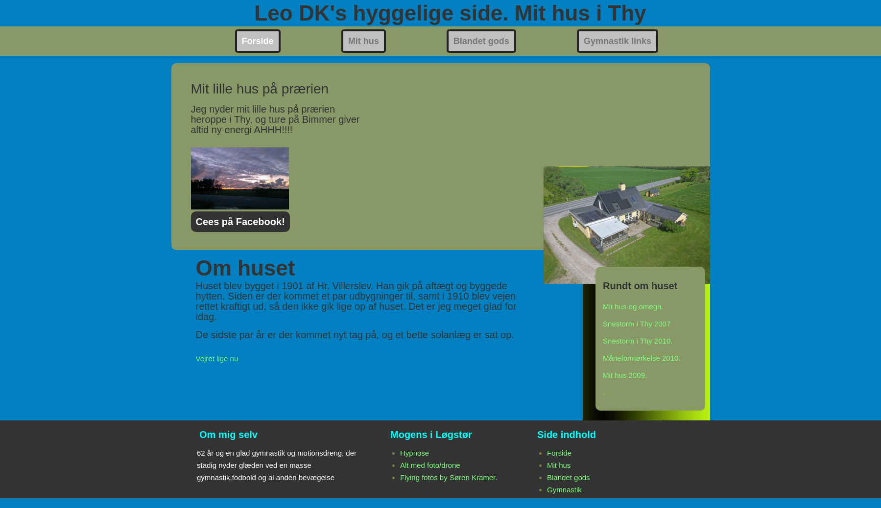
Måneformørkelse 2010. (641, 358)
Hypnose (414, 453)
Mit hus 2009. (625, 375)
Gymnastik (564, 489)
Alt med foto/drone (430, 465)
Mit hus (363, 41)
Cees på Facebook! (240, 221)
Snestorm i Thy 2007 (636, 324)
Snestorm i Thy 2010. (637, 341)
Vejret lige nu (217, 358)
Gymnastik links (617, 41)
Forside (258, 41)
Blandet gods (481, 41)
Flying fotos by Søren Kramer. (448, 477)
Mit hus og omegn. (633, 306)
